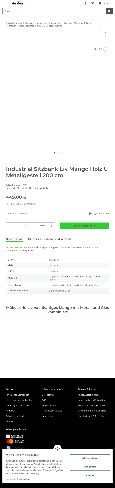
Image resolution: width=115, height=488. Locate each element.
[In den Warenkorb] (8, 41)
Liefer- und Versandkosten (19, 400)
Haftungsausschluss (52, 410)
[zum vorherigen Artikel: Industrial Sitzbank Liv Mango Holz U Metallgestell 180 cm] (100, 32)
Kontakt (10, 410)
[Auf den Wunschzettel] (102, 49)
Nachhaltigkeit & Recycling (91, 416)
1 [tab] (54, 152)
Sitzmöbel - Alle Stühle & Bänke (33, 188)
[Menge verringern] (9, 226)
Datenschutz (26, 479)
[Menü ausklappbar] (3, 2)
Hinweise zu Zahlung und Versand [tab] (49, 239)
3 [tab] (60, 152)
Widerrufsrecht (49, 405)
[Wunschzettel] (92, 3)
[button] (85, 3)
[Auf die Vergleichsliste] (95, 49)
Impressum (12, 479)
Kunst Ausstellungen (88, 394)
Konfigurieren (88, 467)
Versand (31, 203)
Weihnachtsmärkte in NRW (91, 405)
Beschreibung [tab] (14, 239)
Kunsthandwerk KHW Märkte (92, 400)
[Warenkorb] (104, 3)
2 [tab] (57, 152)
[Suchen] (54, 11)
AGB (44, 400)
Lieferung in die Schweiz (18, 405)
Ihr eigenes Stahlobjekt (17, 394)
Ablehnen (88, 475)
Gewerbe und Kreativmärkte (92, 410)
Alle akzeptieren (88, 458)
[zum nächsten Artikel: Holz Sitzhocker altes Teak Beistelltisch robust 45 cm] (106, 32)
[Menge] (25, 226)
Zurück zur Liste (15, 23)
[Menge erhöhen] (51, 226)
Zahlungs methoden (16, 416)
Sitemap (10, 421)
